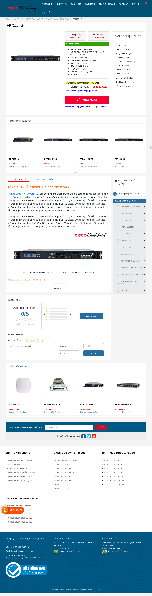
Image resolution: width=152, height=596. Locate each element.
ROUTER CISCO (127, 220)
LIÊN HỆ (135, 4)
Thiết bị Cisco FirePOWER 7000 (23, 194)
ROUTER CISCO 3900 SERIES (19, 518)
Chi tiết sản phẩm (19, 179)
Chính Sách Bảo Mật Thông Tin (19, 480)
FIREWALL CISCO (35, 19)
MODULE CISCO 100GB (114, 476)
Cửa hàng (20, 19)
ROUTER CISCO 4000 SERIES (19, 522)
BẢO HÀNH (90, 4)
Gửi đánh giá (91, 316)
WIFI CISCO (125, 234)
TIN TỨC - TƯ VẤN (107, 4)
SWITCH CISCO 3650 (64, 476)
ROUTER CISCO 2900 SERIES (19, 514)
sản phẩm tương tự (20, 121)
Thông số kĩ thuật (43, 179)
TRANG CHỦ (47, 4)
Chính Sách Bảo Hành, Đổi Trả (19, 476)
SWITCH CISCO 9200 (64, 485)
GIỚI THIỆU (62, 4)
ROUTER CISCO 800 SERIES (19, 506)
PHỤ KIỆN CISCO (127, 291)
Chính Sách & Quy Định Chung (19, 460)
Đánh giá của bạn (15, 340)
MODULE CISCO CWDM (114, 485)
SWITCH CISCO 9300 (64, 489)
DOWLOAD (123, 4)
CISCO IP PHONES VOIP (130, 261)
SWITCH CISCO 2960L (64, 468)
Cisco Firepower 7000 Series (58, 19)
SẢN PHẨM (76, 4)
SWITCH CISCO (127, 213)
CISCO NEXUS (126, 241)
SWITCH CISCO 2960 (64, 464)
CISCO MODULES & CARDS (131, 268)
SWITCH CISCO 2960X (64, 472)
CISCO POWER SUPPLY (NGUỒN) (128, 282)
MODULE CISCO (127, 247)
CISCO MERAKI (127, 254)
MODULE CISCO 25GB (113, 468)
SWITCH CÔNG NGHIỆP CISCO (133, 275)
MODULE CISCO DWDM (114, 480)
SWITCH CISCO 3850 (64, 480)
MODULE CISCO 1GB (112, 460)
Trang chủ (10, 19)
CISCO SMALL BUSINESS (130, 207)
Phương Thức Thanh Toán (17, 468)
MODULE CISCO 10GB (113, 464)
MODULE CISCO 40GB (113, 472)
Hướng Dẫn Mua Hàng (16, 464)
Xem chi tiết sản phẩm (18, 167)
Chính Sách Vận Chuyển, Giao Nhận (21, 472)
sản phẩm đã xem (19, 366)
